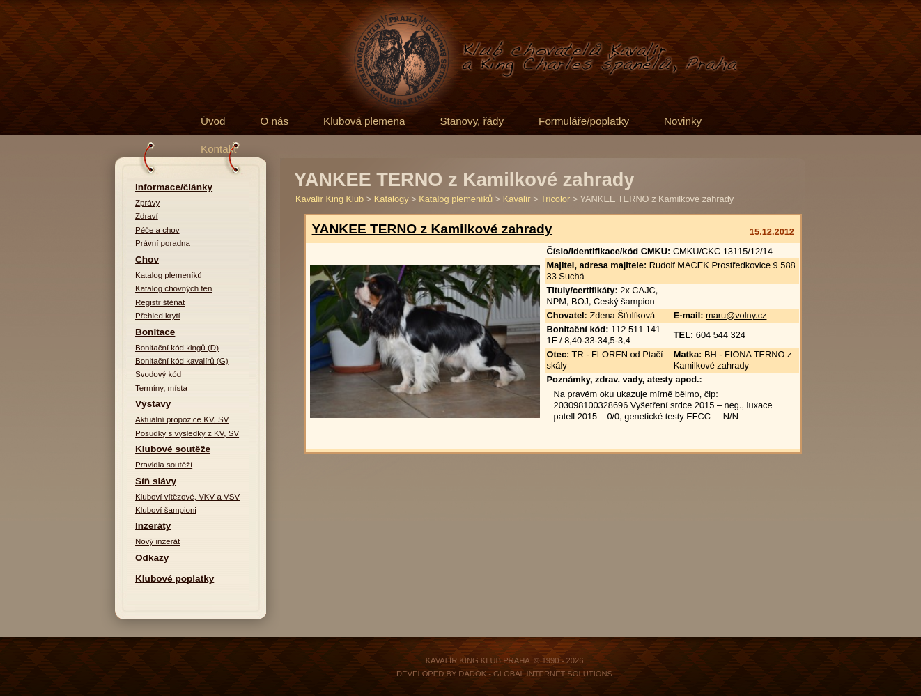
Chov (147, 259)
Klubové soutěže (172, 449)
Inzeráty (153, 525)
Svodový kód (158, 374)
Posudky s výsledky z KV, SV (187, 433)
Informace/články (173, 187)
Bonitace (155, 332)
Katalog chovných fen (173, 288)
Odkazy (152, 557)
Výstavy (153, 404)
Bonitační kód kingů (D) (177, 347)
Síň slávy (155, 481)
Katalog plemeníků (168, 275)
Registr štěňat (160, 302)
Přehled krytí (157, 315)
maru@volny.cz (736, 315)
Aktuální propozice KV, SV (182, 419)
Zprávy (147, 203)
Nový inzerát (157, 541)
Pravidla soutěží (163, 465)
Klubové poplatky (174, 578)
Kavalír (517, 199)
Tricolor (555, 199)
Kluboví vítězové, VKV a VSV (187, 497)
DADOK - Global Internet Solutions (535, 674)
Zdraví (146, 216)
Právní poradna (162, 243)
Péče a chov (157, 230)
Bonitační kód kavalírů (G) (182, 361)
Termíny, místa (161, 388)
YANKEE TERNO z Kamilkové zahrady (432, 229)
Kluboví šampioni (165, 510)
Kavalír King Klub (329, 199)
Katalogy (391, 199)
